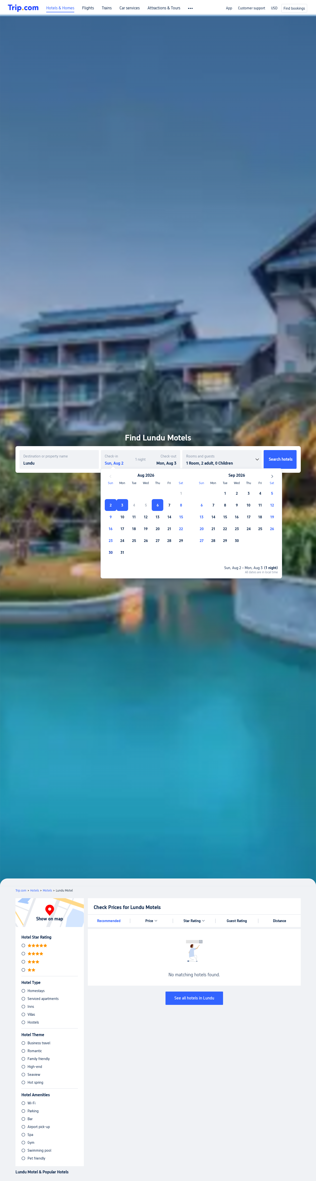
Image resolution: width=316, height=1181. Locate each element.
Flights (88, 8)
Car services (130, 8)
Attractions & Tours (164, 8)
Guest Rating (237, 921)
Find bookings (294, 8)
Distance (279, 921)
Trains (107, 8)
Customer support (251, 8)
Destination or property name (45, 456)
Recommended (108, 921)
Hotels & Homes (60, 8)
